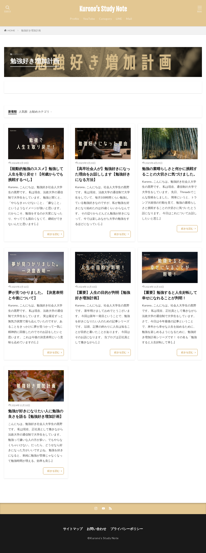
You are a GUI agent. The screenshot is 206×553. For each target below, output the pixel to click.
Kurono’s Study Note (103, 9)
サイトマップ (73, 529)
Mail (129, 18)
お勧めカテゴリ (39, 111)
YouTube (89, 18)
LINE (119, 18)
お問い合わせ (96, 529)
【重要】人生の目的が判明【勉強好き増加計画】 (102, 295)
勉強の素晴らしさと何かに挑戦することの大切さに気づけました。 (169, 171)
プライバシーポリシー (126, 529)
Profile (74, 18)
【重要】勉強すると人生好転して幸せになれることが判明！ (169, 295)
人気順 (23, 111)
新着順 (12, 111)
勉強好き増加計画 (31, 30)
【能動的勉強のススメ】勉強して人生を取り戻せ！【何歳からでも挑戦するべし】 (35, 174)
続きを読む (53, 234)
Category (105, 18)
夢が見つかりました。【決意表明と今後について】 (35, 295)
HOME (11, 30)
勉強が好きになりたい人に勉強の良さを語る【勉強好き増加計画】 (35, 414)
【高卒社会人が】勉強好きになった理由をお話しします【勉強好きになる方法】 (102, 174)
